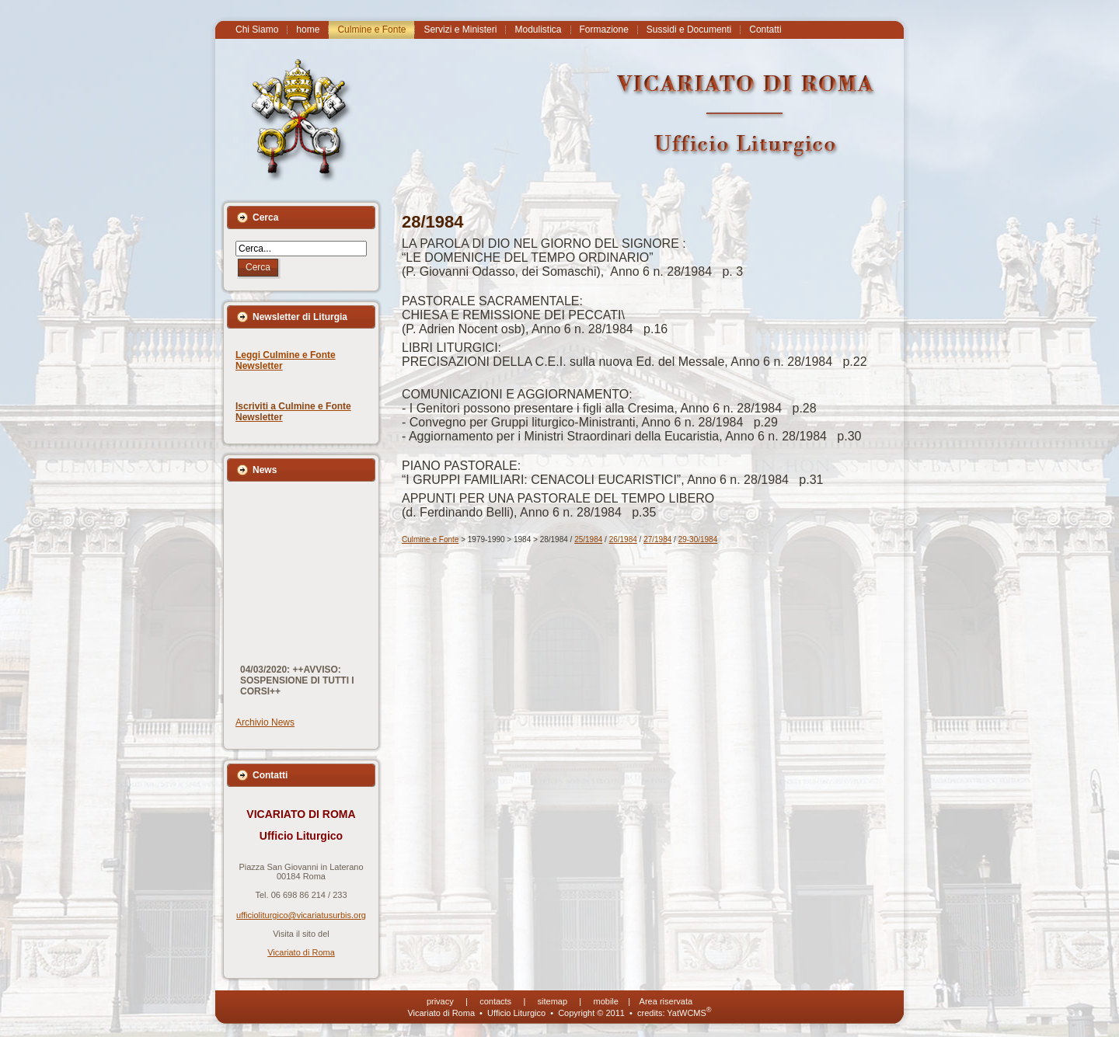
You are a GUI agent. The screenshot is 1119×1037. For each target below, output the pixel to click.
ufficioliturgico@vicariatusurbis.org (301, 915)
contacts (495, 1001)
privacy (440, 1001)
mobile (606, 1001)
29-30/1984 (698, 539)
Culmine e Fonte (430, 539)
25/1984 (588, 539)
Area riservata (666, 1001)
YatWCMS (689, 1013)
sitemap (553, 1001)
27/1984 (657, 539)
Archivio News (265, 722)
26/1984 (623, 539)
